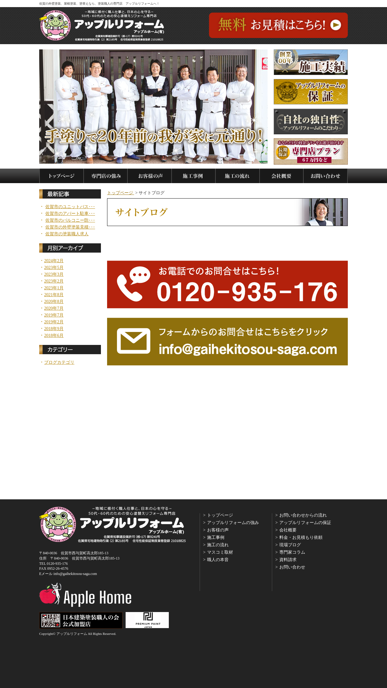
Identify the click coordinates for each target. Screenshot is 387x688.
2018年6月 (54, 336)
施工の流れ (218, 545)
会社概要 (288, 530)
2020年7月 (54, 308)
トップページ (120, 193)
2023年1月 (54, 288)
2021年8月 (54, 295)
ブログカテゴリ (59, 362)
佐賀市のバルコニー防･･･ (70, 220)
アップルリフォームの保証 (305, 522)
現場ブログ (290, 545)
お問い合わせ (292, 567)
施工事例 (215, 537)
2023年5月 (54, 268)
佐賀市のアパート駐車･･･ (70, 214)
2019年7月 (54, 315)
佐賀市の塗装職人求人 (67, 234)
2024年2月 (54, 261)
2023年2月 (54, 281)
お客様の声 (218, 530)
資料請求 (288, 559)
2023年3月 (54, 274)
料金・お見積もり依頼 (300, 537)
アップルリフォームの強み (233, 522)
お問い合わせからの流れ (303, 515)
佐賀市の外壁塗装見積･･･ (70, 227)
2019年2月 (54, 322)
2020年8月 (54, 302)
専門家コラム (292, 552)
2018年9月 (54, 329)
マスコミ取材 (220, 552)
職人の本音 (218, 559)
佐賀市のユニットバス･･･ (70, 207)
